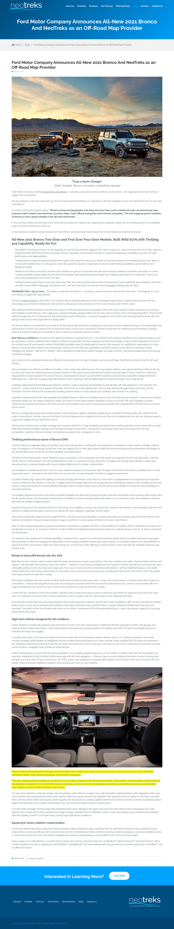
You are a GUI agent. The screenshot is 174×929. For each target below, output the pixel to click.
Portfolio (79, 6)
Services (68, 6)
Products (91, 6)
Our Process (105, 6)
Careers (143, 6)
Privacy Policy (53, 924)
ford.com (111, 285)
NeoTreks (40, 858)
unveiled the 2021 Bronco (54, 192)
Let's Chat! (119, 875)
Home (16, 45)
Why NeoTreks (121, 6)
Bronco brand (30, 300)
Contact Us (155, 6)
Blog (133, 6)
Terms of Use (68, 924)
